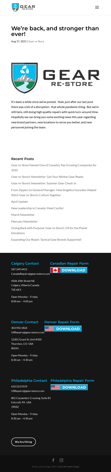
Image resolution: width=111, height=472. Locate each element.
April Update (19, 201)
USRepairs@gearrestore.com (27, 332)
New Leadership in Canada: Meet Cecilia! (37, 208)
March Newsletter (23, 214)
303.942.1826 (19, 327)
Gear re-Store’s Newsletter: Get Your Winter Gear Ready (47, 176)
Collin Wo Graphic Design (68, 466)
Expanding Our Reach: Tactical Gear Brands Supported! (46, 239)
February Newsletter (24, 221)
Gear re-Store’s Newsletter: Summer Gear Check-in (43, 183)
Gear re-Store (36, 41)
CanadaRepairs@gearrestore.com (30, 273)
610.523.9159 (19, 386)
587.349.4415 (19, 269)
